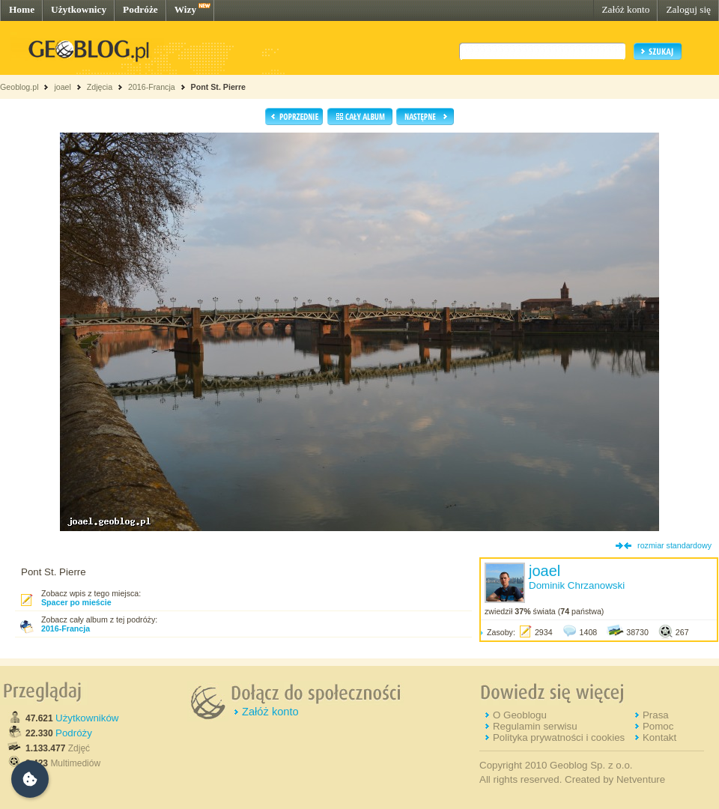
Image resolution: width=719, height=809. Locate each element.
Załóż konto (625, 9)
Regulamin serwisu (535, 726)
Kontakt (659, 737)
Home (21, 9)
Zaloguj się (688, 9)
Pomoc (658, 726)
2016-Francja (151, 86)
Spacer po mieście (76, 602)
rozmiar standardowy (674, 545)
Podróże (140, 9)
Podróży (73, 733)
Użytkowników (86, 718)
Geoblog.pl (19, 86)
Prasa (656, 715)
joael (62, 86)
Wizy (185, 9)
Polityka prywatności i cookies (559, 737)
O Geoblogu (520, 715)
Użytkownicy (78, 9)
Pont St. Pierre (218, 86)
